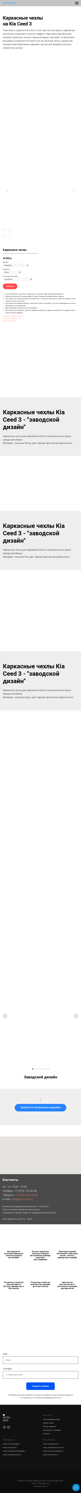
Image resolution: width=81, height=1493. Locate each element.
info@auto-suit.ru (22, 1199)
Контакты (46, 1434)
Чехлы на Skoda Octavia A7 (12, 1455)
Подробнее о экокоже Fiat (11, 318)
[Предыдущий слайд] (7, 191)
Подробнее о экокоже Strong (12, 316)
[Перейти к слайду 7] (46, 1068)
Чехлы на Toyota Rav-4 (50, 1455)
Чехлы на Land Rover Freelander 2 (14, 1451)
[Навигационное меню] (76, 3)
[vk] (4, 1419)
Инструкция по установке (52, 1430)
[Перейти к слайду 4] (39, 1068)
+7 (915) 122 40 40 (25, 1190)
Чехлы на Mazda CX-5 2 (51, 1444)
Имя (5, 1354)
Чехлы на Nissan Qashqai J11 (53, 1451)
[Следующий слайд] (74, 191)
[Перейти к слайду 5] (41, 1068)
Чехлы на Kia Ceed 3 (10, 1447)
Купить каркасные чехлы (51, 1419)
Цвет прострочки (8, 321)
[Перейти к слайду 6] (43, 1068)
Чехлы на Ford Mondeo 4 (11, 1444)
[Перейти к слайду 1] (32, 1068)
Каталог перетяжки (49, 1426)
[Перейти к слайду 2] (34, 1068)
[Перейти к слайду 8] (48, 1068)
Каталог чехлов (48, 1423)
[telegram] (8, 1419)
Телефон (7, 1368)
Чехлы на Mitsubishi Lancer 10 (53, 1447)
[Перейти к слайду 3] (37, 1068)
